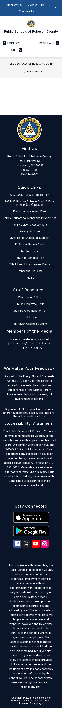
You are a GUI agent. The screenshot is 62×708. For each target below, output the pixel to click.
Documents (34, 71)
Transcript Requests (29, 271)
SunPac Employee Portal (29, 304)
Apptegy (38, 703)
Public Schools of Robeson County (31, 63)
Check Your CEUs (29, 297)
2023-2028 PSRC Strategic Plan (29, 194)
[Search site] (57, 8)
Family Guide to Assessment (29, 224)
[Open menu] (12, 43)
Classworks (26, 11)
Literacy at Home (29, 231)
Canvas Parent (37, 4)
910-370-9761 (29, 174)
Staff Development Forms (29, 310)
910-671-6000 (29, 170)
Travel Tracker (29, 317)
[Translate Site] (47, 43)
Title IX (29, 277)
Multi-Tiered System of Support (29, 237)
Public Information (29, 251)
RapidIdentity (14, 4)
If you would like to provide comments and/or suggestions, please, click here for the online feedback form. (29, 413)
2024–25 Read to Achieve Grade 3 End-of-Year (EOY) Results (29, 203)
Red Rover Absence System (29, 323)
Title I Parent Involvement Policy (29, 264)
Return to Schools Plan (29, 257)
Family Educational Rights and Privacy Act (29, 218)
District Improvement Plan (29, 211)
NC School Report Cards (29, 244)
